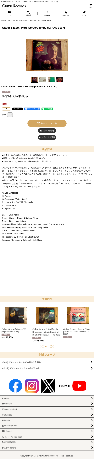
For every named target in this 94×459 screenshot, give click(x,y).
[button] (28, 13)
